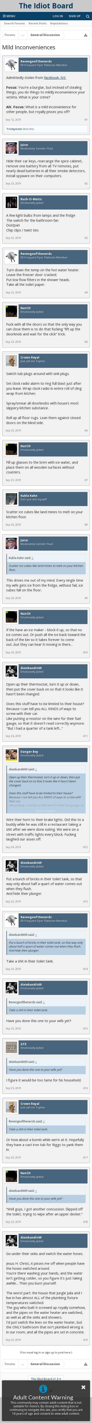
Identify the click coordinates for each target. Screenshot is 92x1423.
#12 (85, 847)
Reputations (59, 23)
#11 (85, 736)
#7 (86, 480)
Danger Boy (29, 752)
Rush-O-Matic (31, 199)
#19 (85, 1339)
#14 (85, 969)
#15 (85, 1028)
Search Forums (14, 23)
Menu (9, 16)
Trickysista (14, 129)
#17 (85, 1157)
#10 (85, 652)
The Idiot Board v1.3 (44, 1379)
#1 (86, 119)
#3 (86, 238)
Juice (24, 145)
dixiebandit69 (30, 668)
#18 (85, 1221)
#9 (86, 598)
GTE (23, 1044)
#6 (86, 430)
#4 (86, 292)
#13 (85, 901)
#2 (86, 183)
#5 (86, 341)
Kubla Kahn (28, 496)
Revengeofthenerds (36, 61)
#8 (86, 524)
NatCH (25, 308)
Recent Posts (37, 23)
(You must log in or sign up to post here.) (46, 1352)
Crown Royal (29, 357)
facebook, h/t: (55, 77)
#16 (85, 1088)
